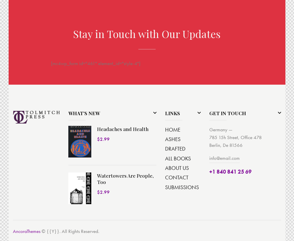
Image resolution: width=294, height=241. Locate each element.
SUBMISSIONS (182, 187)
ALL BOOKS (178, 158)
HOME (172, 129)
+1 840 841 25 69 (230, 171)
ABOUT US (177, 168)
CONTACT (176, 177)
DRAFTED (175, 148)
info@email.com (224, 158)
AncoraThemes (26, 231)
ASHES (173, 139)
